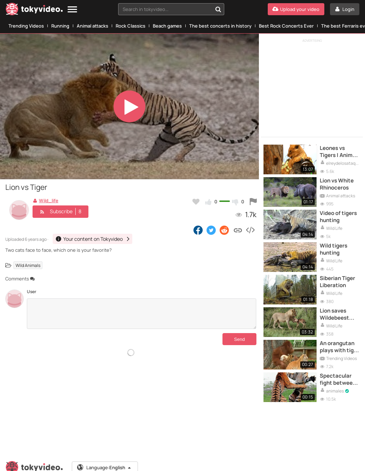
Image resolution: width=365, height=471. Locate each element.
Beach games (167, 26)
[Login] (344, 9)
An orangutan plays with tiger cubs (339, 347)
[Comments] (141, 313)
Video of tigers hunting (338, 217)
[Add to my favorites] (195, 202)
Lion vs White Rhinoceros (337, 184)
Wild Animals (28, 265)
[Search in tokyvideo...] (218, 9)
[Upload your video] (296, 9)
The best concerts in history (220, 26)
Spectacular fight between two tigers (338, 379)
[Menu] (72, 9)
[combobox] (171, 9)
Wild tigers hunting (333, 249)
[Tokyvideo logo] (34, 10)
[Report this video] (253, 202)
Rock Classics (130, 26)
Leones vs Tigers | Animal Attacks (338, 152)
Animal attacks (92, 26)
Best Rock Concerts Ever (286, 26)
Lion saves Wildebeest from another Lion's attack (337, 314)
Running (60, 26)
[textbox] (165, 9)
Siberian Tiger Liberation (337, 282)
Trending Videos (26, 26)
